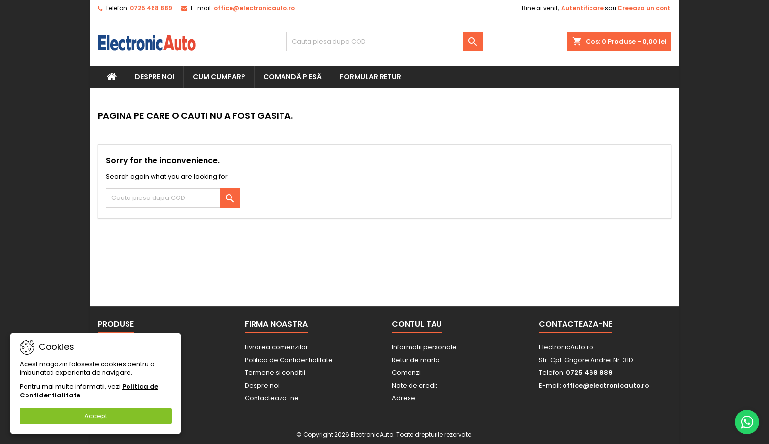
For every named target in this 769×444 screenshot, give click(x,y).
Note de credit (414, 385)
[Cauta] (384, 41)
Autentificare (582, 8)
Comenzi (406, 372)
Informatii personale (424, 347)
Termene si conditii (275, 372)
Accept (95, 415)
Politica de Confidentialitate (289, 360)
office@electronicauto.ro (254, 8)
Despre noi (155, 77)
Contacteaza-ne (272, 398)
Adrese (403, 398)
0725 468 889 (151, 8)
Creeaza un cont (643, 8)
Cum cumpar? (219, 77)
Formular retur (370, 77)
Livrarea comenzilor (276, 347)
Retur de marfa (416, 360)
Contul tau (417, 324)
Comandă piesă (292, 77)
